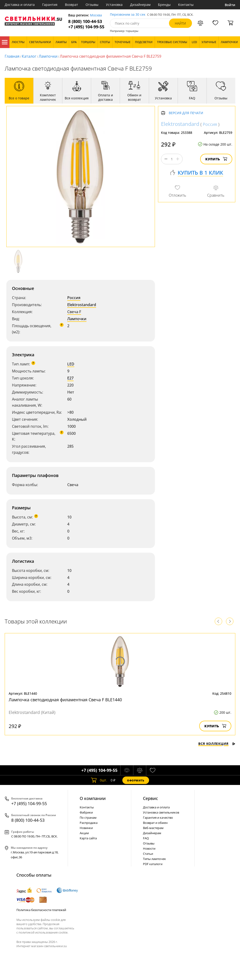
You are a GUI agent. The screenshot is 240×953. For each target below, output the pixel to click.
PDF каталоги (152, 864)
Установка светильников (161, 812)
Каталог (5, 42)
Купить (216, 159)
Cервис (150, 798)
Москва (96, 15)
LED (70, 364)
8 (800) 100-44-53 (85, 21)
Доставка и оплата (20, 4)
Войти (230, 5)
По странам (88, 817)
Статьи (148, 854)
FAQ (146, 838)
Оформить (135, 780)
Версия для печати (186, 113)
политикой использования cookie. (43, 932)
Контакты (186, 4)
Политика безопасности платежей (41, 910)
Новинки (86, 828)
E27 (70, 378)
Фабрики (86, 812)
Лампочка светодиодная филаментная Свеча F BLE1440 (65, 699)
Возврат (71, 4)
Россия (73, 297)
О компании (93, 798)
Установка (114, 4)
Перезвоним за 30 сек (127, 15)
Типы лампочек (154, 859)
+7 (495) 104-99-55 (86, 27)
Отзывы (92, 4)
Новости (149, 848)
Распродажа (89, 823)
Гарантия (49, 4)
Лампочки (48, 56)
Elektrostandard (81, 304)
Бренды (164, 4)
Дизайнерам (140, 4)
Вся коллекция (216, 743)
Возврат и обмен (155, 823)
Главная (12, 56)
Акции (84, 833)
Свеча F (74, 311)
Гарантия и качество (158, 817)
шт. (99, 780)
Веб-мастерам (153, 828)
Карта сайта (88, 838)
